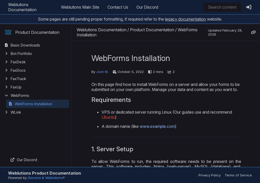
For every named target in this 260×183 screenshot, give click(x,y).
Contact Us (117, 7)
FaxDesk (18, 62)
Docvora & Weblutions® (46, 178)
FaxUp (16, 87)
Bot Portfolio (21, 53)
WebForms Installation (33, 104)
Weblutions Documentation (22, 7)
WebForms (20, 95)
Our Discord (147, 7)
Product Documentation (31, 32)
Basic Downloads (25, 45)
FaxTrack (18, 79)
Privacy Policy (210, 175)
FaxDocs (18, 70)
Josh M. (102, 72)
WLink (16, 112)
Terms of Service (238, 175)
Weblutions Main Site (80, 7)
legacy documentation (185, 19)
